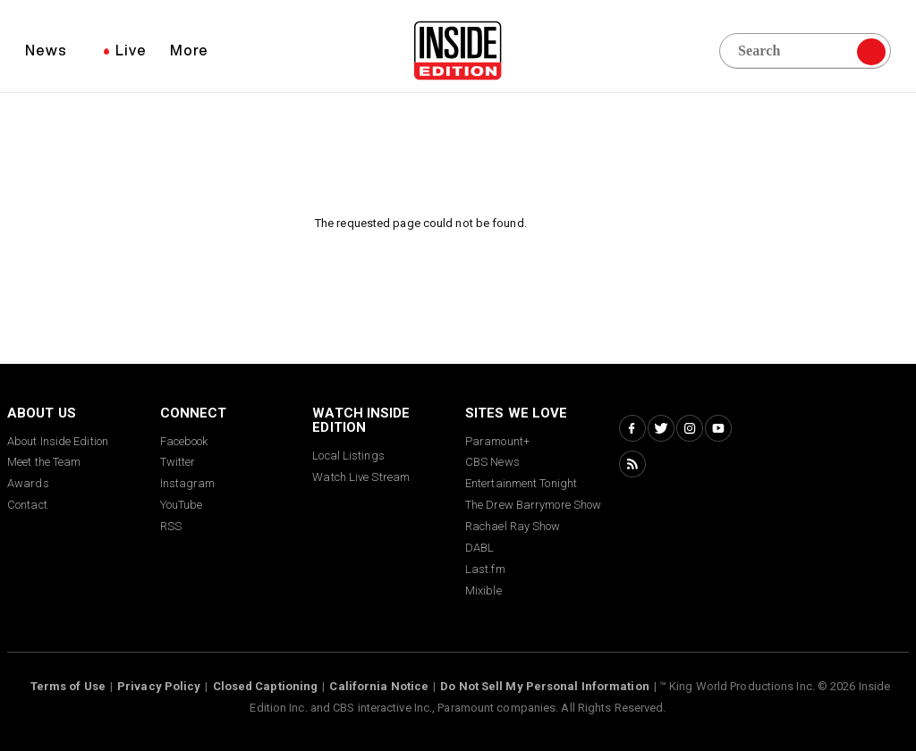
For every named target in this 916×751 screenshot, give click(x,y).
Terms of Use (68, 686)
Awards (28, 483)
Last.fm (485, 569)
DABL (479, 547)
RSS (171, 526)
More (189, 50)
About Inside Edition (57, 441)
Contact (27, 504)
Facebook (184, 441)
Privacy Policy (158, 686)
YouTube (181, 504)
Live (131, 50)
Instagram (188, 483)
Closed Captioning (265, 686)
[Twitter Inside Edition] (661, 428)
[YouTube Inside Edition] (718, 428)
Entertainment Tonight (521, 483)
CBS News (492, 461)
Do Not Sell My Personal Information (544, 686)
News (46, 50)
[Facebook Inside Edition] (632, 428)
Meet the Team (44, 461)
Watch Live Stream (361, 477)
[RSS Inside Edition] (632, 464)
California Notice (378, 686)
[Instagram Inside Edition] (689, 428)
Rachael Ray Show (513, 526)
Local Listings (348, 455)
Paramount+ (497, 441)
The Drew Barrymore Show (533, 504)
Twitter (178, 461)
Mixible (483, 590)
